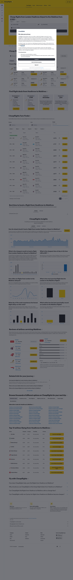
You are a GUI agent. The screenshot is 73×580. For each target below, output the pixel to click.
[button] (36, 59)
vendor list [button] (22, 45)
